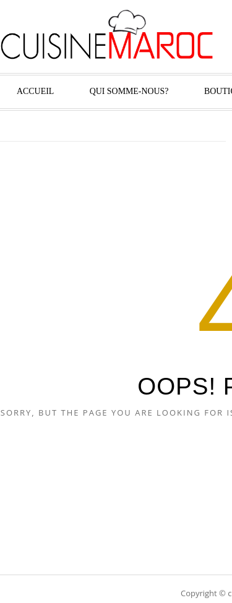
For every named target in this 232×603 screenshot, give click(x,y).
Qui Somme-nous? (129, 91)
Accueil (35, 91)
